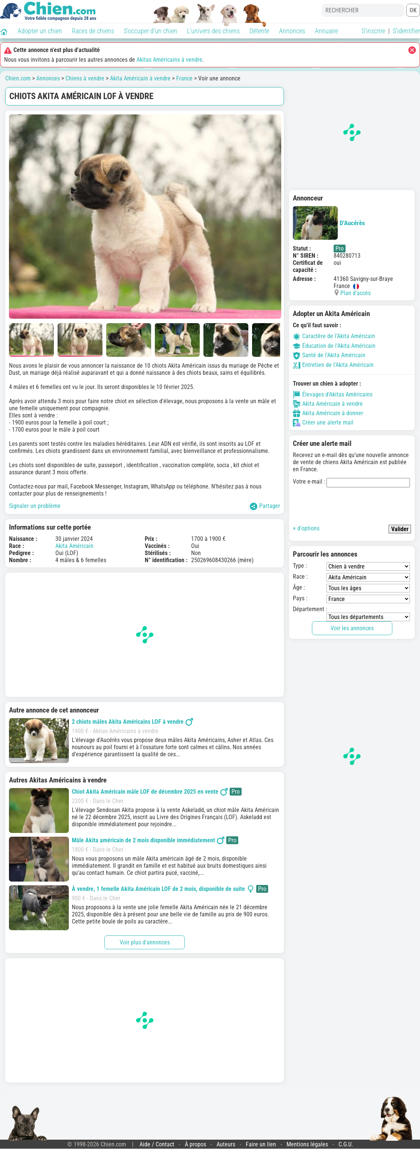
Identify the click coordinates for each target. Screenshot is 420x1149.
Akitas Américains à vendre (169, 59)
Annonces (292, 31)
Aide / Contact (157, 1144)
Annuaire (326, 31)
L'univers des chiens (213, 31)
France (184, 78)
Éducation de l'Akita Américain (334, 345)
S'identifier (406, 31)
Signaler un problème (35, 505)
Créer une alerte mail (323, 422)
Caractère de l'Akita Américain (334, 336)
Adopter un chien (40, 31)
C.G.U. (345, 1144)
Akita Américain (74, 545)
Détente (259, 31)
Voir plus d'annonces (145, 942)
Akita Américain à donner (328, 413)
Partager (265, 506)
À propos (195, 1144)
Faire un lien (261, 1144)
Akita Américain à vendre (140, 78)
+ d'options (306, 528)
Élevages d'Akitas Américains (333, 394)
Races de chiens (93, 31)
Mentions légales (307, 1144)
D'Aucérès (329, 223)
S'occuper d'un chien (150, 31)
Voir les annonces (352, 628)
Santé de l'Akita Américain (329, 355)
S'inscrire (373, 31)
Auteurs (226, 1144)
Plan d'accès (355, 293)
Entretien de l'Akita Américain (333, 364)
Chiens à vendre (84, 78)
